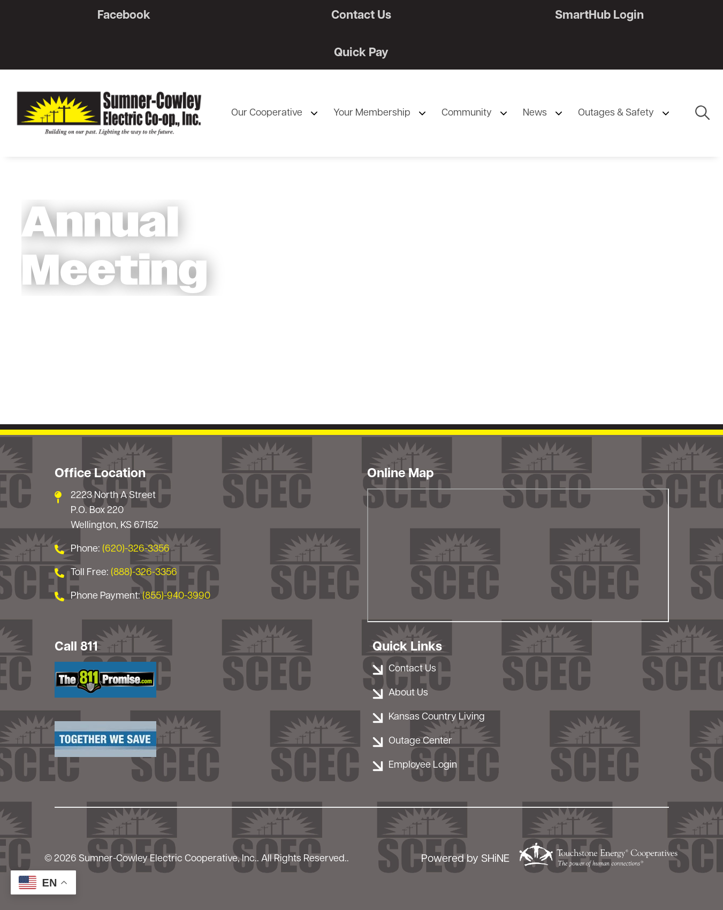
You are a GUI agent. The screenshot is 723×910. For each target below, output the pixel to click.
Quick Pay (361, 53)
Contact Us (361, 16)
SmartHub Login (599, 16)
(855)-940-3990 (176, 596)
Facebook (123, 16)
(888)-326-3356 (144, 573)
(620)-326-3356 (136, 549)
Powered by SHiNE (465, 859)
